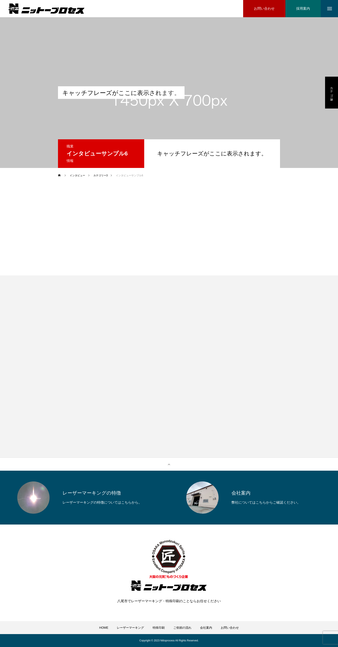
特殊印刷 (159, 627)
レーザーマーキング (130, 627)
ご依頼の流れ (182, 627)
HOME (103, 627)
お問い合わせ (230, 627)
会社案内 (206, 627)
